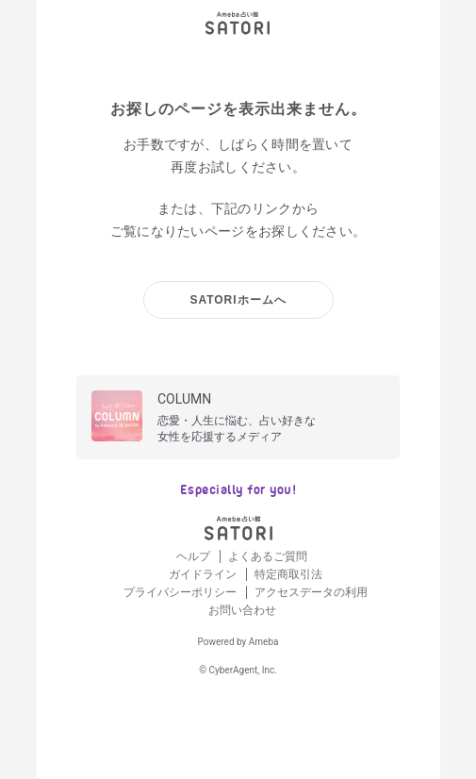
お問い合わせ (242, 610)
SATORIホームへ (237, 300)
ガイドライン (204, 574)
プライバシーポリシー (181, 592)
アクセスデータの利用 (311, 592)
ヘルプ (194, 556)
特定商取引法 (288, 574)
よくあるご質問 (267, 556)
